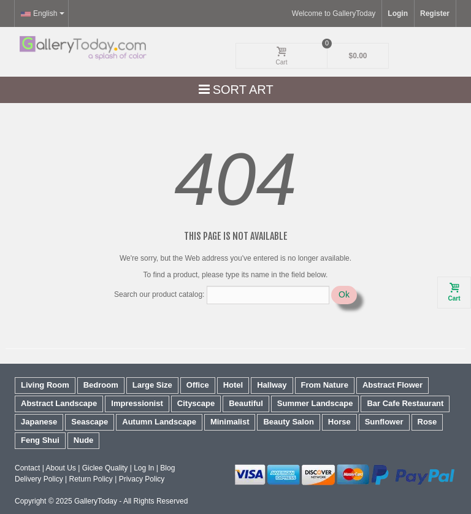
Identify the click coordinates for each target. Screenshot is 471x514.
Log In (144, 468)
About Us (60, 468)
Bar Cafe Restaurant (405, 403)
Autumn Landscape (159, 421)
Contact (27, 468)
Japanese (39, 421)
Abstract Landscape (59, 403)
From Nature (324, 384)
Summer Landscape (315, 403)
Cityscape (196, 403)
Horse (339, 421)
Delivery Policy (39, 479)
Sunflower (384, 421)
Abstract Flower (392, 384)
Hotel (233, 384)
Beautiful (246, 403)
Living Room (45, 384)
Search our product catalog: (159, 294)
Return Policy (90, 479)
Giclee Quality (105, 468)
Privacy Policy (142, 479)
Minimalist (230, 421)
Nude (84, 440)
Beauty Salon (288, 421)
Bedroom (100, 384)
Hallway (271, 384)
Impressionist (137, 403)
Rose (427, 421)
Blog (167, 468)
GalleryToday (95, 501)
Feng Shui (40, 440)
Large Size (152, 384)
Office (197, 384)
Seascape (89, 421)
